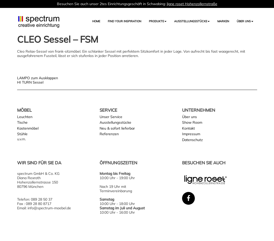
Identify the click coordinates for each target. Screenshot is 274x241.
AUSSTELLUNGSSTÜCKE (192, 21)
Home (96, 21)
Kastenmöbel (28, 128)
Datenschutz (192, 139)
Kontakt (188, 128)
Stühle (22, 134)
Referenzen (109, 134)
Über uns (245, 21)
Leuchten (24, 116)
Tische (22, 122)
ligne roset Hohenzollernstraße (192, 4)
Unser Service (111, 116)
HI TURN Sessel (30, 82)
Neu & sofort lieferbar (117, 128)
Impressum (191, 134)
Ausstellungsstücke (115, 122)
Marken (223, 21)
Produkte (157, 21)
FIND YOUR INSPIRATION (124, 21)
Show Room (192, 122)
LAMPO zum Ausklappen (37, 78)
